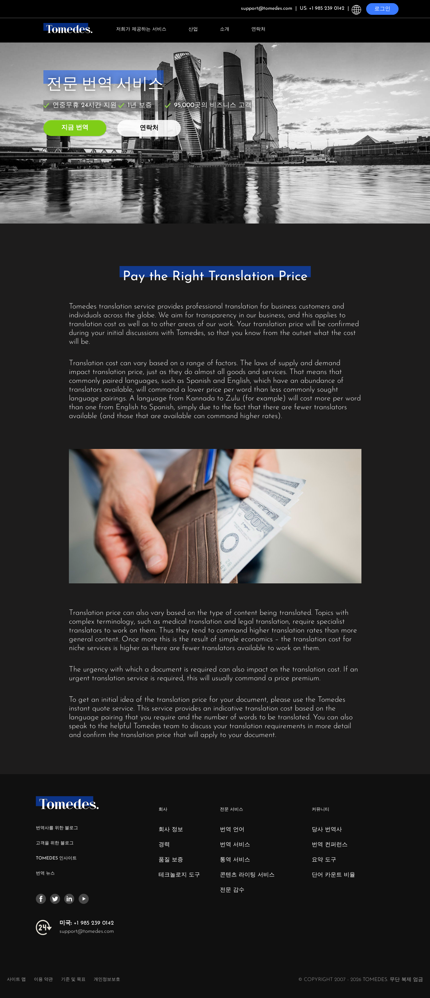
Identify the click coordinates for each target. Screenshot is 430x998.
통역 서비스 (235, 860)
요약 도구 (324, 860)
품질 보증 (171, 860)
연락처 (258, 29)
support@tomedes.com (86, 931)
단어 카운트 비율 (333, 875)
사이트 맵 (16, 979)
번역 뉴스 (45, 873)
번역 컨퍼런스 (330, 845)
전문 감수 (232, 890)
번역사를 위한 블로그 (57, 828)
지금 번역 (74, 128)
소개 (224, 29)
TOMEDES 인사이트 (56, 858)
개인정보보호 (107, 979)
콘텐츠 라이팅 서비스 (247, 875)
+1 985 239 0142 (86, 923)
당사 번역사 (327, 830)
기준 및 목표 (73, 979)
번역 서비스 (235, 845)
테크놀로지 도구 (179, 875)
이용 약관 (44, 979)
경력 (164, 845)
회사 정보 (171, 830)
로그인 (382, 9)
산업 (193, 29)
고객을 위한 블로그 (55, 843)
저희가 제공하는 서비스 (141, 29)
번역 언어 (232, 830)
